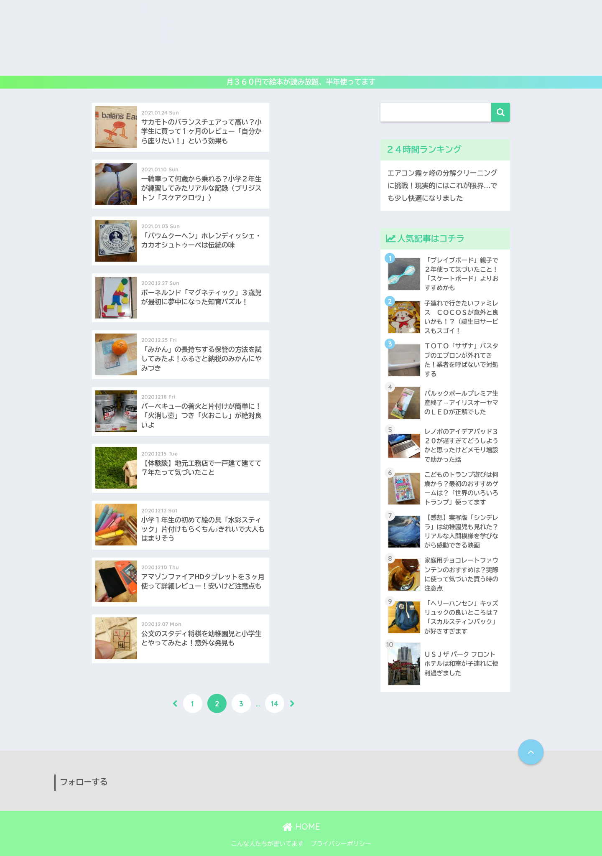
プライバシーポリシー (341, 831)
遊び (148, 64)
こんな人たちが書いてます (267, 831)
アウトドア (386, 64)
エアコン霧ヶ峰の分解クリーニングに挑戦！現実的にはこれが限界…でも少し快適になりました (444, 185)
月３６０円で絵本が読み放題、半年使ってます (301, 82)
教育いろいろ (227, 64)
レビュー (181, 64)
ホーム (118, 64)
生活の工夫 (477, 64)
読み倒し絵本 (279, 64)
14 (274, 422)
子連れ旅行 (432, 64)
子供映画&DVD (334, 64)
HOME (301, 813)
